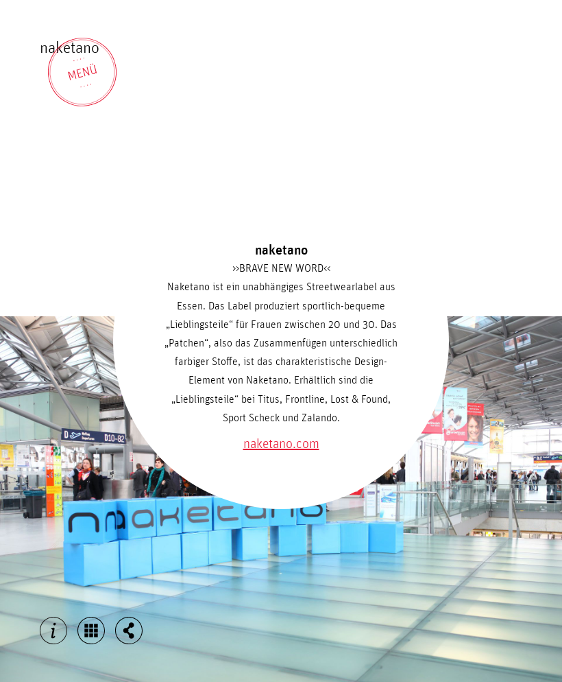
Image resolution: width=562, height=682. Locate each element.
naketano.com (281, 444)
